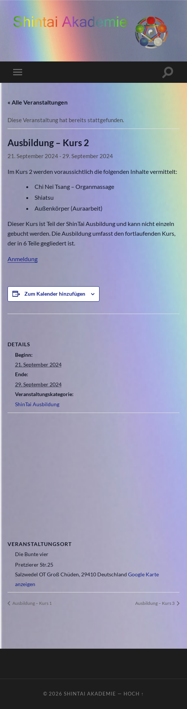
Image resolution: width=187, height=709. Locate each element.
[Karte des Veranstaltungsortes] (93, 467)
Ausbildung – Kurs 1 (32, 603)
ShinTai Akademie (90, 694)
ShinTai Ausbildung (37, 404)
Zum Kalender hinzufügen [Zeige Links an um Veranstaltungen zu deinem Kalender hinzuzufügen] (54, 293)
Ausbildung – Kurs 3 (155, 603)
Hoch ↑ (134, 694)
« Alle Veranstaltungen (38, 102)
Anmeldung (23, 258)
